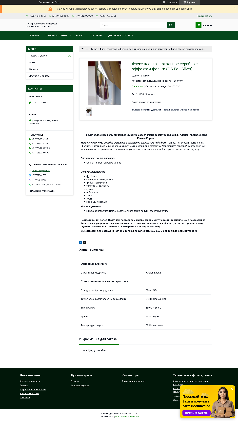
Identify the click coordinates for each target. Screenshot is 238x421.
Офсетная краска (80, 385)
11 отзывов (172, 2)
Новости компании (29, 393)
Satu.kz (133, 413)
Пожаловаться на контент (127, 416)
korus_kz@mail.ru (41, 170)
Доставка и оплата (120, 35)
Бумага (75, 381)
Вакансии (25, 397)
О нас (79, 35)
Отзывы (33, 69)
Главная (34, 35)
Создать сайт (45, 2)
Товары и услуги (56, 35)
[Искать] (171, 25)
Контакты (95, 35)
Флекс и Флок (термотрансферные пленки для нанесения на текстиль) (129, 49)
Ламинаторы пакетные (133, 381)
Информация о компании (33, 389)
